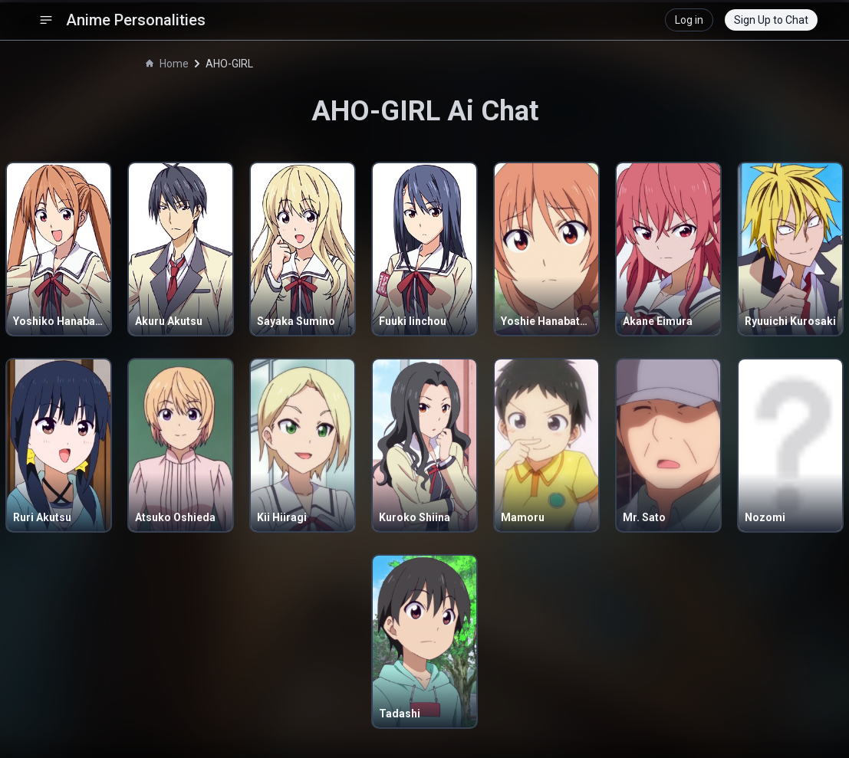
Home (167, 63)
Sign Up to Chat (771, 20)
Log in (689, 20)
